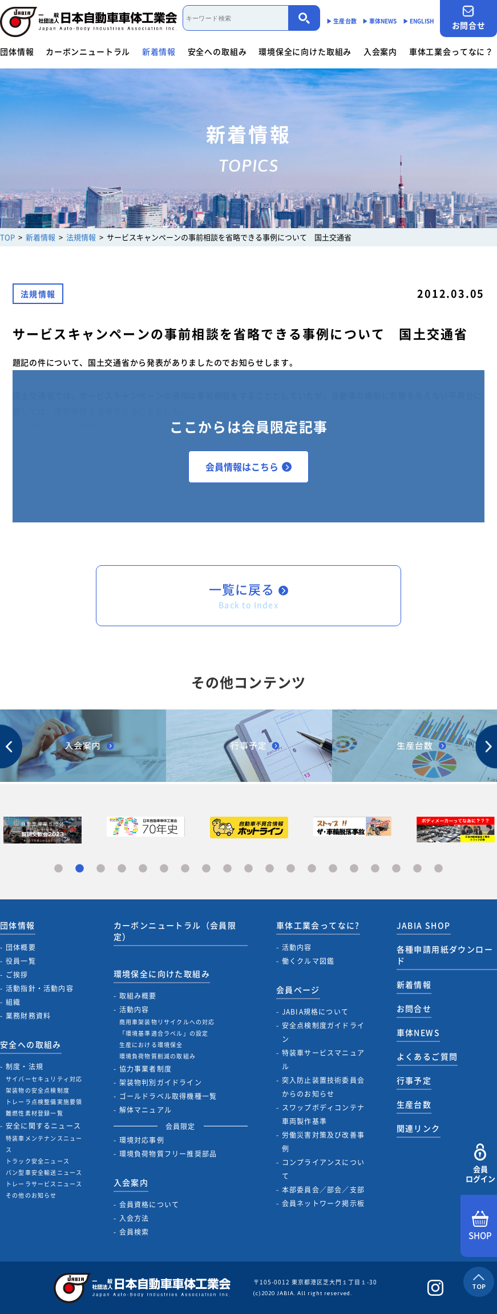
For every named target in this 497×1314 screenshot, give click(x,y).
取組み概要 (138, 996)
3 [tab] (101, 869)
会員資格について (149, 1204)
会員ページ (298, 989)
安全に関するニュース (43, 1126)
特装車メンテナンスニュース (44, 1144)
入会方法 (134, 1218)
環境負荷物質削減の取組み (157, 1056)
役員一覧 (21, 961)
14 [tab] (333, 869)
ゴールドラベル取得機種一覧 (168, 1096)
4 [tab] (122, 869)
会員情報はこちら (248, 466)
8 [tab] (206, 869)
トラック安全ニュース (38, 1161)
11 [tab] (269, 869)
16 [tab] (375, 869)
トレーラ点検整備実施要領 (44, 1101)
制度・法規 (24, 1066)
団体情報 (17, 51)
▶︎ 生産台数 (341, 21)
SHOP (480, 1226)
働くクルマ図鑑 (308, 961)
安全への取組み (217, 51)
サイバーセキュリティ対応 (44, 1078)
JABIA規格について (315, 1012)
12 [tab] (291, 869)
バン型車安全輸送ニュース (44, 1172)
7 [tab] (185, 869)
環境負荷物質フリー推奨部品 (168, 1154)
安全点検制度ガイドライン (323, 1032)
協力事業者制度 (145, 1069)
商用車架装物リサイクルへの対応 (167, 1021)
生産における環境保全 (151, 1044)
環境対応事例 (141, 1140)
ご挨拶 (17, 975)
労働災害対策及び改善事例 (323, 1142)
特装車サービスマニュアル (323, 1060)
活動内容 (134, 1009)
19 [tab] (438, 869)
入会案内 (380, 51)
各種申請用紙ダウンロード (445, 954)
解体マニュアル (145, 1110)
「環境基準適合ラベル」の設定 (164, 1033)
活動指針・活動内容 (40, 988)
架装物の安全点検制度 (38, 1090)
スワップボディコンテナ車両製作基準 (323, 1114)
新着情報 (159, 51)
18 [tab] (417, 869)
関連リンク (419, 1128)
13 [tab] (312, 869)
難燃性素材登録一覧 (34, 1113)
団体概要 (21, 947)
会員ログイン (480, 1163)
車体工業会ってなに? (318, 925)
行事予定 (414, 1080)
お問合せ (468, 18)
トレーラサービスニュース (44, 1183)
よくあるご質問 (427, 1056)
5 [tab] (143, 869)
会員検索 (134, 1232)
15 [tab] (354, 869)
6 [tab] (164, 869)
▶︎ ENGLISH (419, 21)
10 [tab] (248, 869)
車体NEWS (418, 1032)
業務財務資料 (28, 1016)
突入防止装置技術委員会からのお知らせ (323, 1087)
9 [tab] (227, 869)
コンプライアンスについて (323, 1169)
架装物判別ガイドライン (160, 1082)
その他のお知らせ (31, 1195)
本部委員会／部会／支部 (323, 1190)
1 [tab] (58, 869)
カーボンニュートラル (88, 51)
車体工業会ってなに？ (451, 51)
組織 (13, 1002)
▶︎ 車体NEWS (379, 21)
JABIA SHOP (424, 925)
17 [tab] (396, 869)
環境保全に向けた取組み (304, 51)
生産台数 (414, 1104)
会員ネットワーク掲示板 (323, 1203)
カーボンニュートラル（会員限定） (175, 930)
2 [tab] (79, 869)
